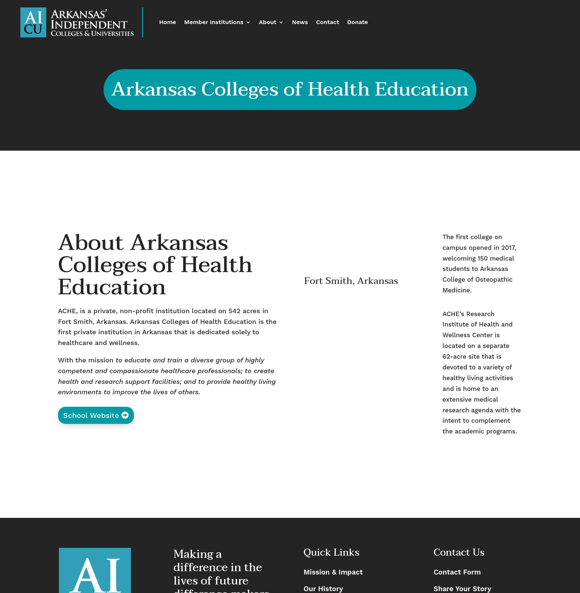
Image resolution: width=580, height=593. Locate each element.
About (267, 23)
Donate (357, 23)
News (300, 23)
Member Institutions (213, 23)
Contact (327, 23)
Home (167, 23)
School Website (91, 415)
